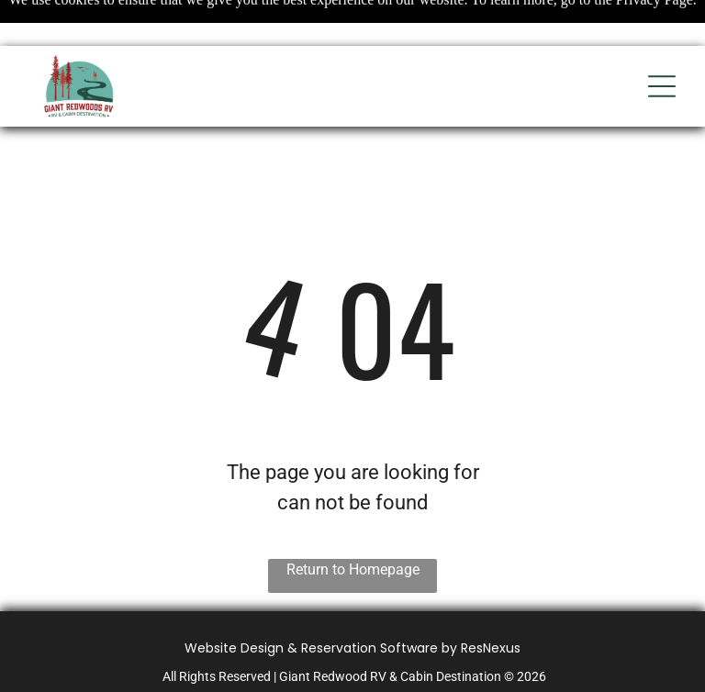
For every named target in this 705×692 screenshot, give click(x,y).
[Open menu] (662, 86)
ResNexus (490, 648)
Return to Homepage (353, 569)
